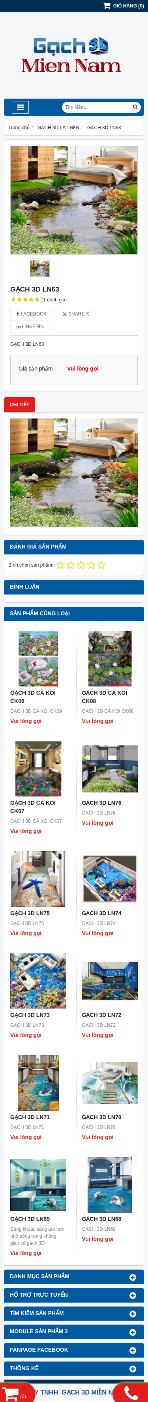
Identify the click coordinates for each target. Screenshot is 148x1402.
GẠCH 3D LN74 (102, 913)
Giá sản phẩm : (37, 369)
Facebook (32, 314)
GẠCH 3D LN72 (102, 1015)
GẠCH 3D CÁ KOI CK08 (104, 697)
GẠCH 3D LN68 (102, 1219)
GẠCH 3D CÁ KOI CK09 (33, 697)
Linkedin (30, 326)
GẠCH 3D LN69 (30, 1219)
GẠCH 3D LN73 (30, 1015)
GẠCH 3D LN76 (102, 803)
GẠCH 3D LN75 (30, 913)
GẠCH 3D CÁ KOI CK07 (33, 807)
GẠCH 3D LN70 (102, 1117)
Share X (75, 314)
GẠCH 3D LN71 (30, 1117)
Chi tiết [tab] (19, 404)
